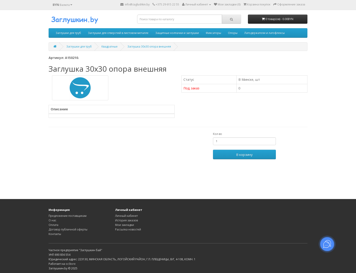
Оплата (53, 225)
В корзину (244, 154)
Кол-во (217, 134)
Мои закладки (124, 225)
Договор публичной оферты (68, 229)
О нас (52, 220)
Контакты (55, 234)
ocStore (71, 264)
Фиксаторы (213, 33)
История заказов (126, 220)
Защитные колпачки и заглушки (177, 33)
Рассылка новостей (128, 229)
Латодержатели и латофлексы (264, 33)
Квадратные (109, 46)
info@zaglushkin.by (135, 4)
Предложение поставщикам (68, 216)
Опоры (232, 33)
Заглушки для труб (68, 33)
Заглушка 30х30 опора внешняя (149, 46)
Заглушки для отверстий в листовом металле (118, 33)
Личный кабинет (126, 216)
